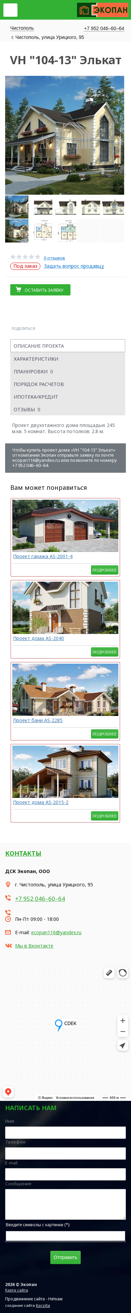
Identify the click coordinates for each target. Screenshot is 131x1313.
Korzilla (43, 1305)
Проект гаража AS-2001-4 (43, 556)
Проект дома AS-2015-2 (40, 802)
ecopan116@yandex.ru (56, 932)
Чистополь (22, 28)
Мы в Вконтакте (34, 945)
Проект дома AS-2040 (38, 638)
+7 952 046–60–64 (104, 28)
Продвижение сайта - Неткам (34, 1299)
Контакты (23, 853)
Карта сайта (16, 1290)
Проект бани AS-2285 (38, 720)
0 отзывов (54, 258)
